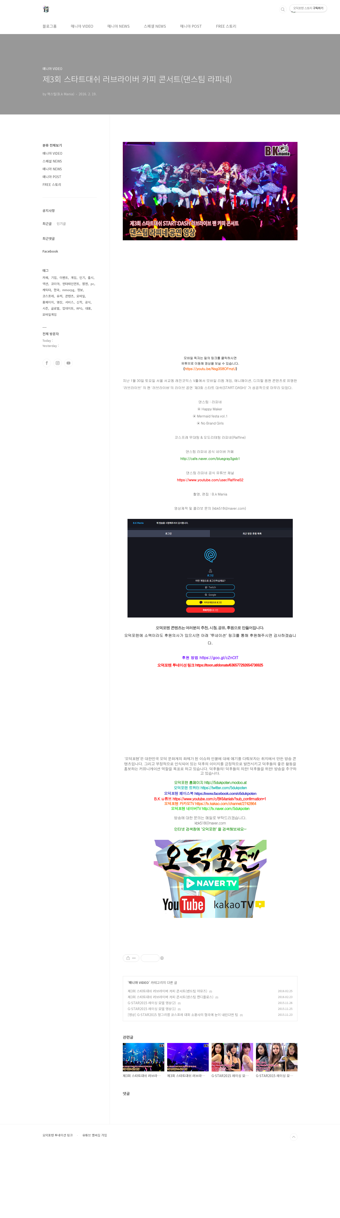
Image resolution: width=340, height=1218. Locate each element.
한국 (57, 290)
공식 (88, 302)
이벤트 (64, 277)
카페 (45, 277)
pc (92, 283)
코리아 (55, 283)
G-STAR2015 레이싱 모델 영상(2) (152, 1069)
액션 (45, 283)
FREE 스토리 (226, 26)
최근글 (47, 223)
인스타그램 (57, 363)
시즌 (45, 308)
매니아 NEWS (118, 26)
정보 (80, 290)
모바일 (80, 296)
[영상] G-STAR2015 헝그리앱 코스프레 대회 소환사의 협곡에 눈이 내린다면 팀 (183, 1080)
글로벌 (55, 308)
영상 (59, 302)
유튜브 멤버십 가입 (94, 1201)
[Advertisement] (210, 975)
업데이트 (68, 308)
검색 (282, 9)
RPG (79, 308)
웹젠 (85, 283)
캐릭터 (46, 290)
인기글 (61, 223)
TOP (294, 1203)
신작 (79, 302)
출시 (91, 277)
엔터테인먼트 (70, 283)
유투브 (68, 363)
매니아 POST (191, 26)
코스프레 (48, 296)
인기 (82, 277)
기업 (54, 277)
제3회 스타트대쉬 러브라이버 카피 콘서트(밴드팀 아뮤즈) (167, 1057)
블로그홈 (49, 26)
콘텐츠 (69, 296)
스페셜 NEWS (155, 26)
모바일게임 (49, 314)
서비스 (69, 302)
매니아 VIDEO (82, 26)
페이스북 (46, 363)
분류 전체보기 (52, 145)
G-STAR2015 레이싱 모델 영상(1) (152, 1075)
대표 (88, 308)
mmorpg (68, 290)
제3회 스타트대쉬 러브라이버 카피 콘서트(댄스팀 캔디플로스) (170, 1063)
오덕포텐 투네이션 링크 (57, 1201)
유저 (59, 296)
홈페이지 (48, 302)
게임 (73, 277)
